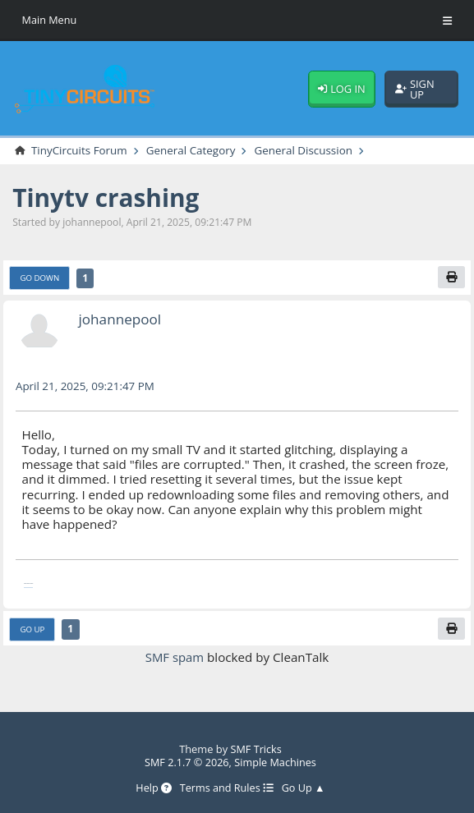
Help (153, 788)
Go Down (41, 278)
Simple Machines (275, 762)
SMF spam (175, 658)
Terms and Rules (226, 788)
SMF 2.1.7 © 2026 (185, 762)
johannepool (120, 319)
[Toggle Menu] (447, 20)
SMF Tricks (256, 749)
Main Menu (50, 19)
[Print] (450, 278)
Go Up (33, 629)
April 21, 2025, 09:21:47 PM (86, 386)
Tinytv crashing (107, 198)
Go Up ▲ (304, 788)
